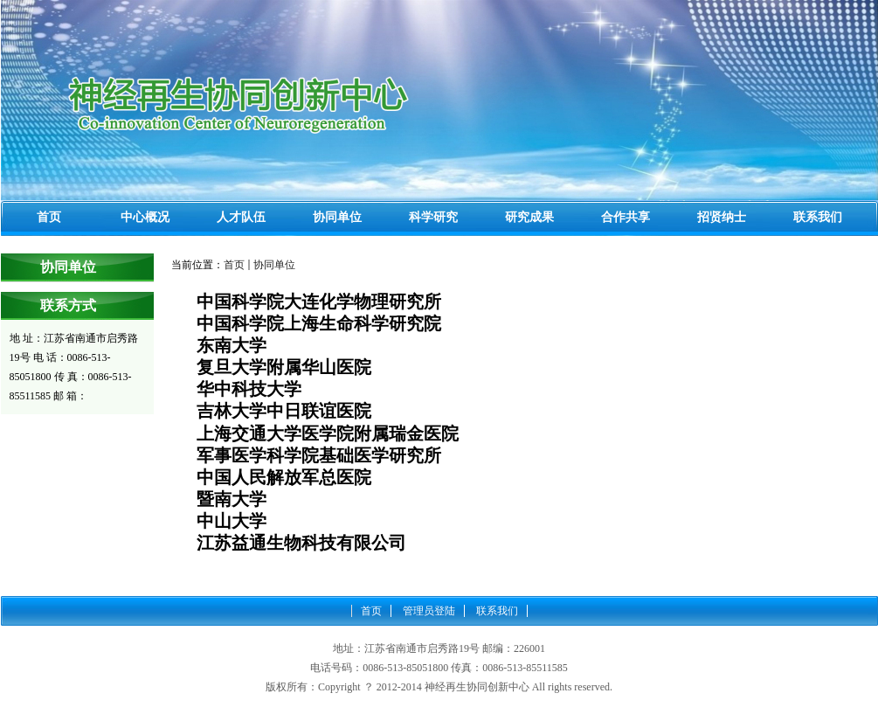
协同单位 (274, 265)
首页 (234, 265)
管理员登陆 (429, 611)
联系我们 (497, 611)
